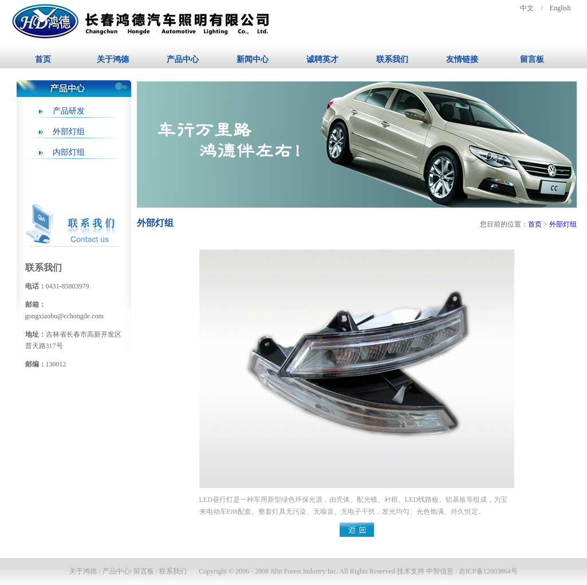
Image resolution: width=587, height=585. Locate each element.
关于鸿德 (113, 59)
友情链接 (462, 59)
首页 (43, 59)
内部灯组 (69, 152)
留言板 (532, 59)
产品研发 (69, 111)
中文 (527, 8)
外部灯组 (69, 131)
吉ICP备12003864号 (488, 571)
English (560, 8)
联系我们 (392, 59)
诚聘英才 (322, 59)
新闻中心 (253, 59)
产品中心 (183, 59)
